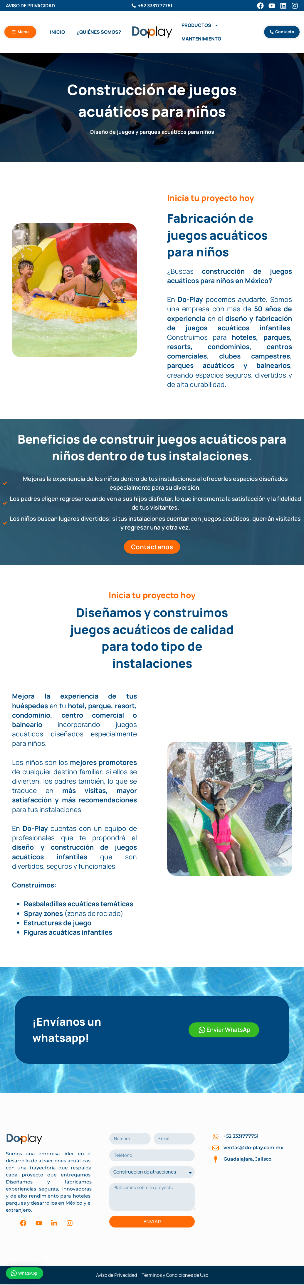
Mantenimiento (201, 39)
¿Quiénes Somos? (99, 32)
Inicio (57, 32)
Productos (200, 26)
